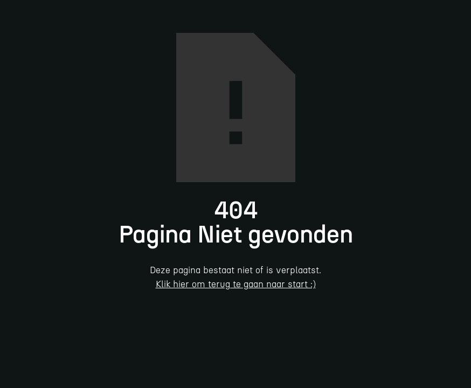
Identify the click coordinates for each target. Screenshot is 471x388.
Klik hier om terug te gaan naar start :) (236, 284)
